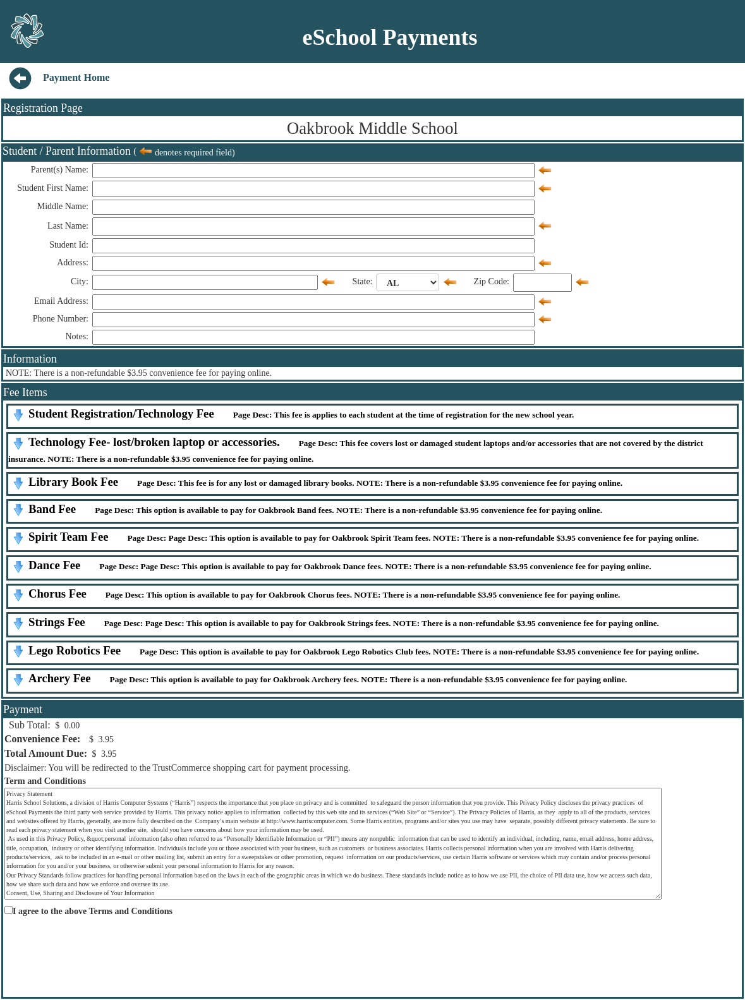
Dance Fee (54, 565)
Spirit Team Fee (68, 536)
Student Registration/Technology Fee (121, 413)
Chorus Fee (57, 593)
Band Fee (52, 508)
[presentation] (99, 945)
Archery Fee (59, 678)
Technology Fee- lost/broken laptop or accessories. (154, 442)
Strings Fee (56, 622)
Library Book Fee (73, 481)
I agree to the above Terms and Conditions (93, 911)
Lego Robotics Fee (74, 650)
